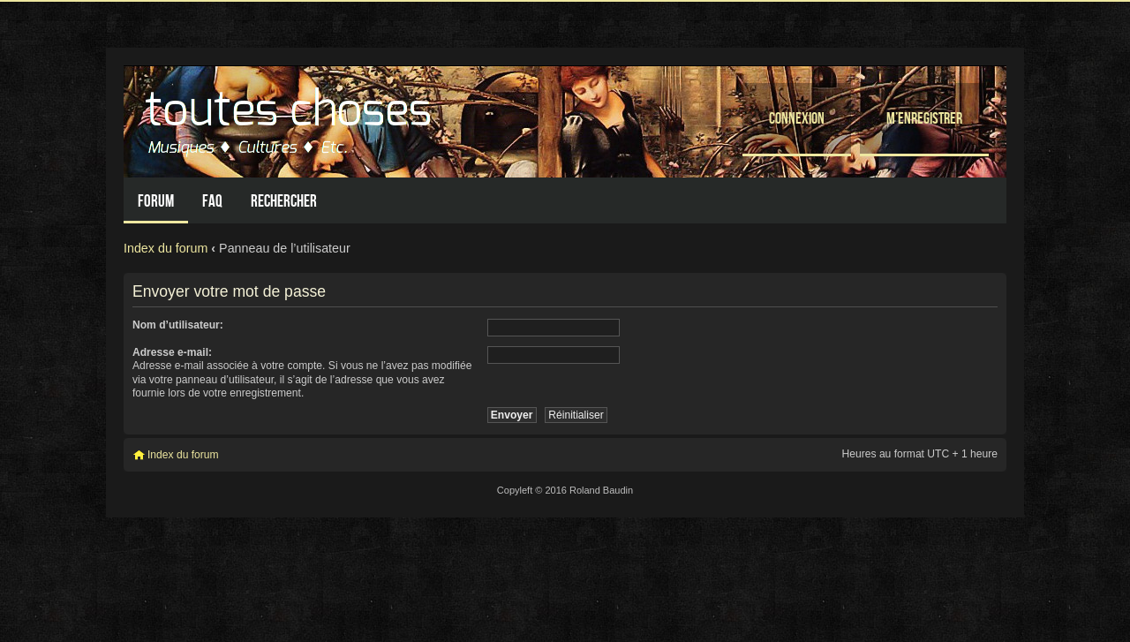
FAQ (212, 201)
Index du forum (165, 248)
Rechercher (284, 201)
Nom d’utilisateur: (177, 325)
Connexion (797, 118)
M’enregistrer (924, 118)
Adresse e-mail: (172, 352)
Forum (156, 201)
